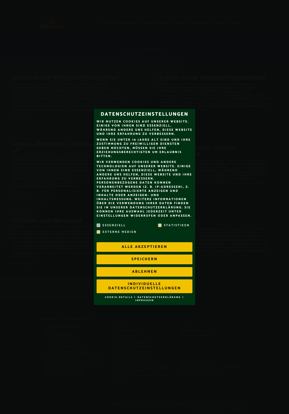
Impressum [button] (144, 293)
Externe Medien (117, 225)
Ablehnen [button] (144, 265)
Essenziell (111, 219)
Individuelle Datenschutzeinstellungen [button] (144, 279)
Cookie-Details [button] (119, 290)
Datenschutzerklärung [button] (159, 290)
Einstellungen (113, 209)
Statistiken (174, 219)
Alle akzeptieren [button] (144, 240)
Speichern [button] (144, 253)
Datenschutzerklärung (156, 200)
